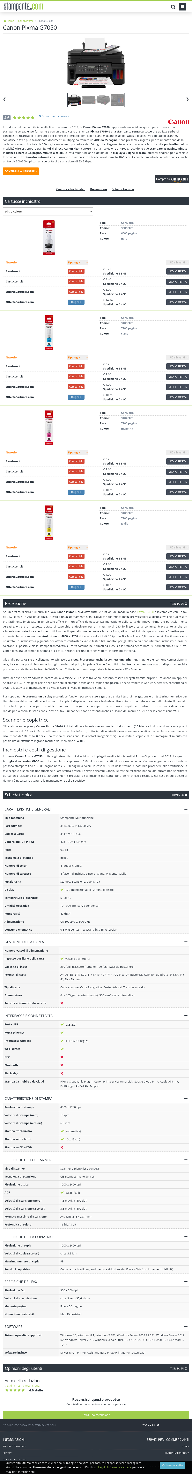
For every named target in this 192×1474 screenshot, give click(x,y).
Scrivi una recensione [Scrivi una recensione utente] (96, 1415)
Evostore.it (13, 271)
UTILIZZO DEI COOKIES (14, 1459)
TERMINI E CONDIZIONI (14, 1446)
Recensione (98, 189)
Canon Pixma (25, 21)
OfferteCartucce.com (20, 292)
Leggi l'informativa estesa (114, 1467)
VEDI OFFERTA (178, 271)
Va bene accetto (172, 1465)
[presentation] (4, 98)
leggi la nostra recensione (22, 1385)
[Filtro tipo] (77, 262)
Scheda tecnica (123, 189)
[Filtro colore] (48, 211)
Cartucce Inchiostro (70, 189)
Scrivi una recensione (54, 116)
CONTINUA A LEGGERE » (20, 171)
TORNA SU (178, 603)
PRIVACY (7, 1452)
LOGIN (185, 1446)
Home (9, 21)
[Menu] (182, 6)
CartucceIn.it (14, 281)
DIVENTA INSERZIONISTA (177, 1452)
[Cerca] (174, 7)
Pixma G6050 (145, 612)
